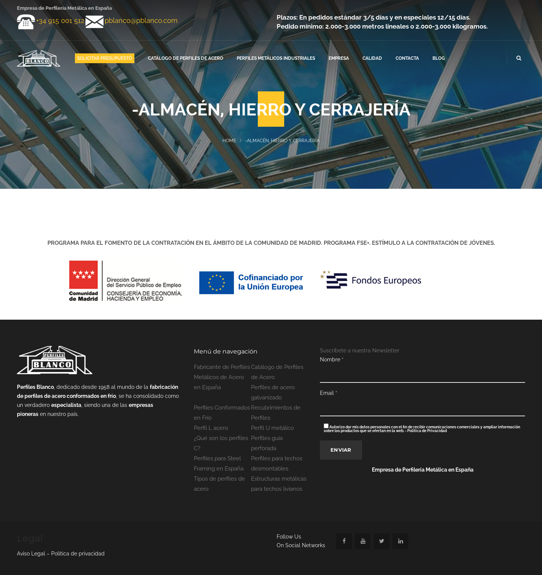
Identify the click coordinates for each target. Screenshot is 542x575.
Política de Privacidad (427, 431)
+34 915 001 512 (60, 20)
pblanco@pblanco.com (141, 20)
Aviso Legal (32, 554)
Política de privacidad (78, 554)
